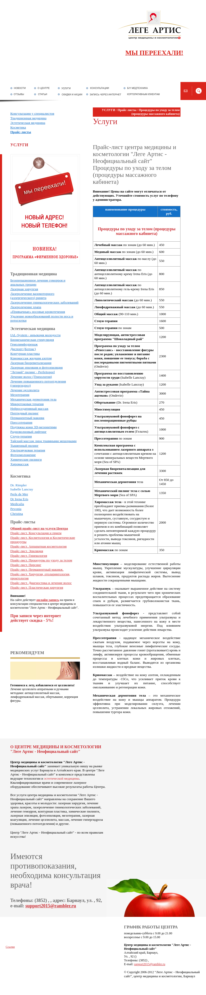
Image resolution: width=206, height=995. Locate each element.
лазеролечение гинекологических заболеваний (66, 807)
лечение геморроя (23, 811)
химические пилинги (84, 811)
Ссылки (10, 946)
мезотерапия (71, 815)
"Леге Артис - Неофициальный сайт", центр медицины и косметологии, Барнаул (162, 974)
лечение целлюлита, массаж (48, 819)
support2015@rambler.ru (50, 905)
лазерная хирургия (71, 803)
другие (64, 824)
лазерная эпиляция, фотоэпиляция (35, 815)
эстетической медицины (61, 778)
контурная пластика (52, 811)
